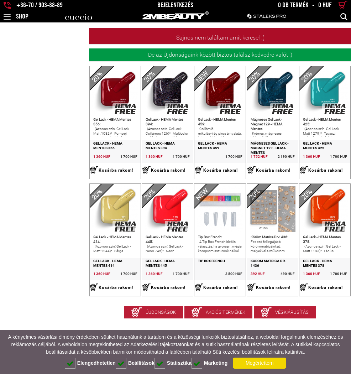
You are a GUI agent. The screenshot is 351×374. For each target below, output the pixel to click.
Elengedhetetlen (90, 363)
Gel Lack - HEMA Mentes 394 (100, 161)
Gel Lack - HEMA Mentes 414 (30, 296)
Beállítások (135, 363)
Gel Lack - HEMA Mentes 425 (310, 161)
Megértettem (260, 363)
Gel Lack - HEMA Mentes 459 (170, 161)
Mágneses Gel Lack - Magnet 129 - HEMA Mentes (245, 163)
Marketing (209, 363)
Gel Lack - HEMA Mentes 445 (100, 296)
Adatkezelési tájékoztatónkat (161, 344)
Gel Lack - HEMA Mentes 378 (310, 296)
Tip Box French (158, 296)
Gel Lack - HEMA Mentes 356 (30, 161)
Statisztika (173, 363)
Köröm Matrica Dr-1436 (237, 296)
